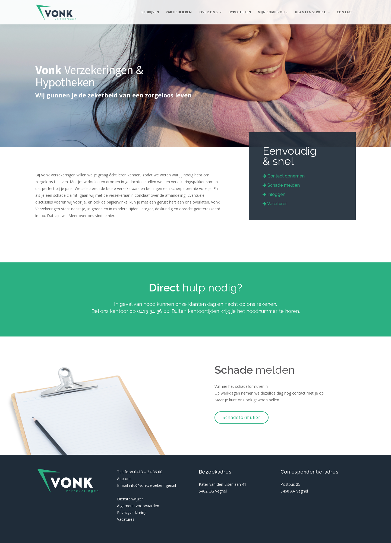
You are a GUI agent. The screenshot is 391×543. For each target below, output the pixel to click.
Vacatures (275, 203)
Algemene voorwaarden (138, 505)
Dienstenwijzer (130, 498)
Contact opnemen (284, 176)
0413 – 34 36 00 (148, 471)
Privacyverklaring (131, 512)
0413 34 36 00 (153, 311)
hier (111, 215)
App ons (124, 478)
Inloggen (274, 194)
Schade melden (281, 185)
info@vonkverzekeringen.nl (152, 485)
